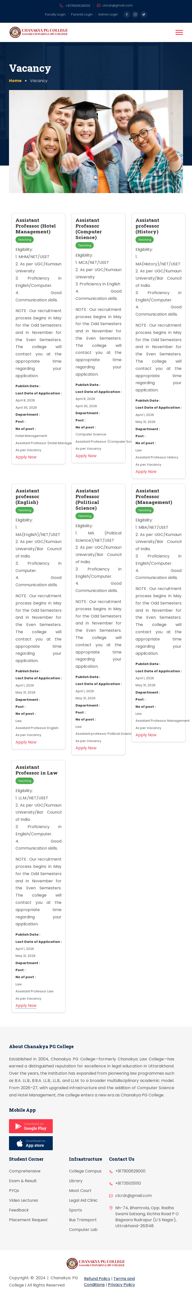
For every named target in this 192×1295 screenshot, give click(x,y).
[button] (179, 32)
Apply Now (26, 1005)
